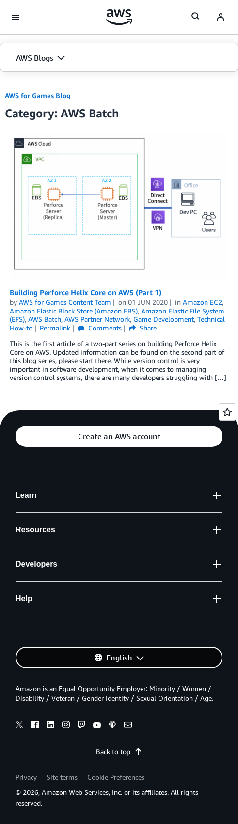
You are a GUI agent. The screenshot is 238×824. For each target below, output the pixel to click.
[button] (119, 57)
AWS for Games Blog (37, 95)
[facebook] (35, 726)
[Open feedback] (227, 412)
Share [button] (143, 328)
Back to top (119, 751)
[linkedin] (50, 726)
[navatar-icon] (220, 17)
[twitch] (81, 726)
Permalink (55, 328)
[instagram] (66, 726)
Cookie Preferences (115, 777)
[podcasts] (112, 726)
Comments (100, 328)
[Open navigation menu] (15, 17)
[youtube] (97, 726)
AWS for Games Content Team (65, 302)
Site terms (62, 777)
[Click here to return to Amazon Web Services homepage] (119, 17)
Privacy (26, 777)
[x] (19, 726)
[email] (128, 726)
